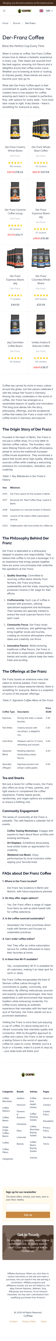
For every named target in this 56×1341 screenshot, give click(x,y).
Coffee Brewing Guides (34, 1117)
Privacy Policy (29, 1321)
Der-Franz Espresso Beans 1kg (41, 213)
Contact (47, 1105)
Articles (33, 1157)
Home (5, 23)
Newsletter (48, 1121)
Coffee (5, 1142)
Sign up (28, 1214)
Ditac (19, 1130)
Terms (46, 1144)
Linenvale (21, 1137)
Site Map (47, 1137)
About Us (47, 1098)
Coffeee (28, 1315)
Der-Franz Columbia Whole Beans (41, 280)
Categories (7, 1159)
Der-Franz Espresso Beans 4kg (15, 280)
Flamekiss (21, 1124)
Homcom (21, 1105)
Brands (16, 23)
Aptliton (20, 1098)
